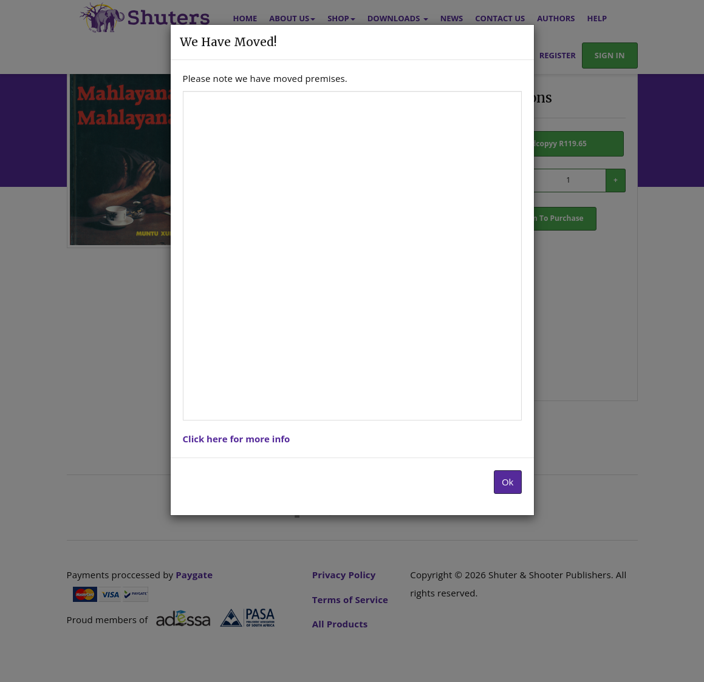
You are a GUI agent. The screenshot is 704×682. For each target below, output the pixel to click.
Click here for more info (236, 439)
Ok (508, 482)
